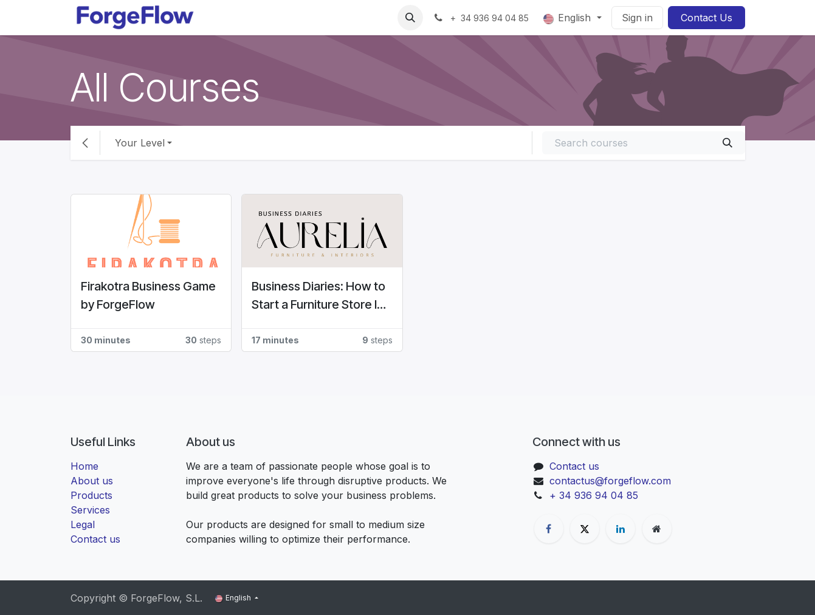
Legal (82, 524)
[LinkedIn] (620, 528)
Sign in (637, 18)
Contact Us (706, 18)
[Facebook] (548, 528)
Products (91, 495)
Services (90, 510)
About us (91, 481)
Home (84, 466)
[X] (584, 528)
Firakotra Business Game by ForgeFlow (148, 295)
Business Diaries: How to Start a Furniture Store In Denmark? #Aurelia (318, 296)
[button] (410, 17)
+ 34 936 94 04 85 (593, 495)
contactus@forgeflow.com (610, 481)
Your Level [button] (140, 143)
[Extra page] (657, 528)
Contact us (95, 539)
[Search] (727, 142)
